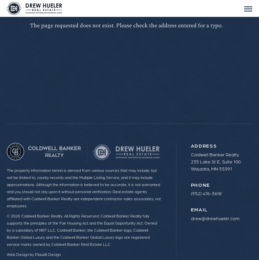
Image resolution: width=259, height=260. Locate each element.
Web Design (18, 254)
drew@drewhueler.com (215, 218)
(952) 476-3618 (206, 193)
